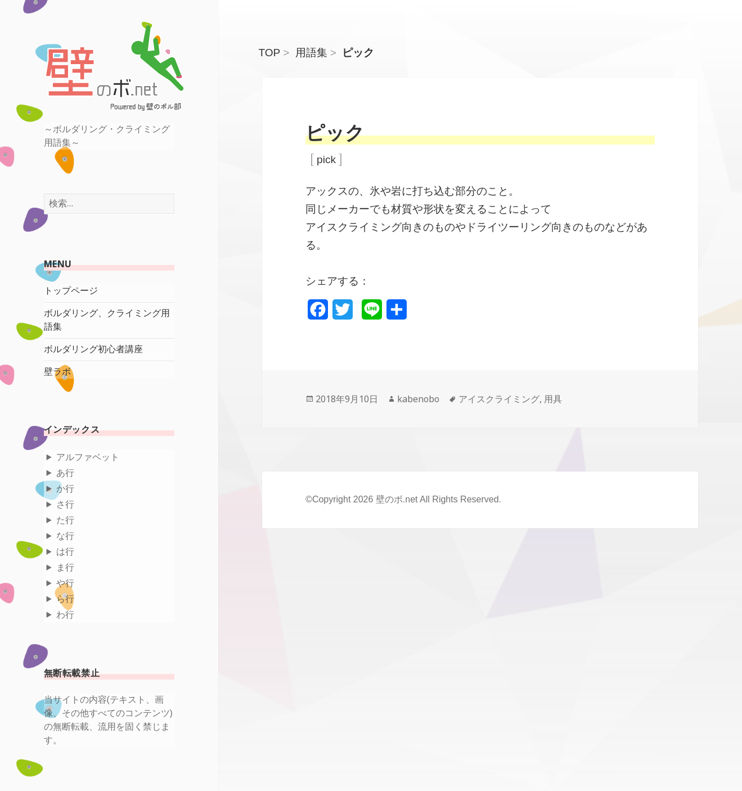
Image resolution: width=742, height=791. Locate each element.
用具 (553, 399)
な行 (65, 536)
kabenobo (418, 399)
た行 (65, 520)
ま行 (65, 567)
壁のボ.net (397, 499)
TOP (270, 53)
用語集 (311, 53)
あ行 (65, 473)
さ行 (65, 504)
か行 (65, 488)
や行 (65, 583)
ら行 (65, 599)
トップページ (71, 290)
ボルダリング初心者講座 (93, 349)
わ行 (65, 614)
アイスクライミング (498, 399)
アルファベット (87, 457)
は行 (65, 551)
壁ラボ (57, 371)
